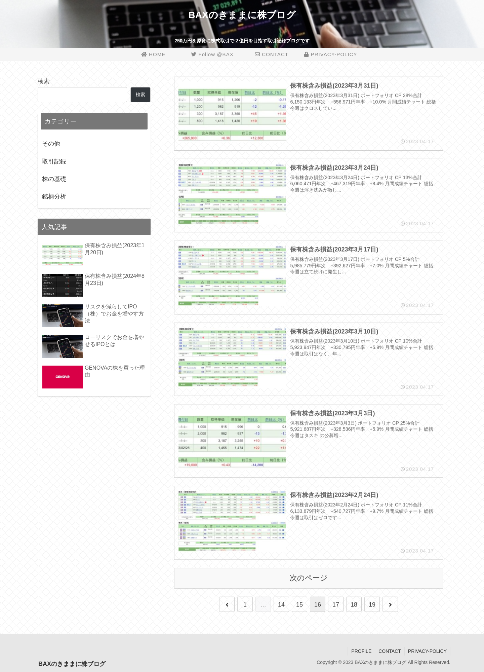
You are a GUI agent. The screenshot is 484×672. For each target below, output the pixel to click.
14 (281, 604)
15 (299, 604)
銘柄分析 (54, 196)
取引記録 (54, 161)
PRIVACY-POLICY (427, 651)
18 (354, 604)
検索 (44, 81)
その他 (51, 143)
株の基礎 (54, 179)
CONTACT (389, 651)
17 (335, 604)
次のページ (309, 578)
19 (372, 604)
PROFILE (361, 651)
